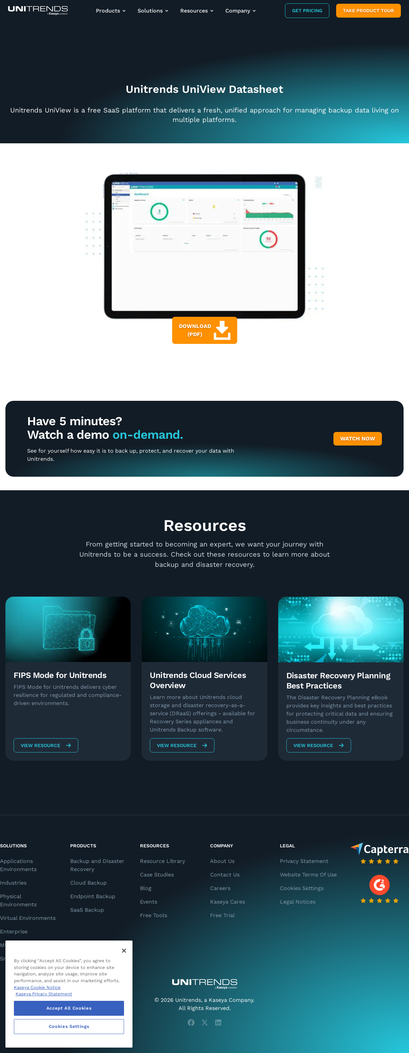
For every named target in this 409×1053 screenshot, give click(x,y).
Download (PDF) (204, 330)
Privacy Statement (304, 861)
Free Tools (153, 915)
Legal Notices (297, 902)
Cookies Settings (302, 888)
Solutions (153, 10)
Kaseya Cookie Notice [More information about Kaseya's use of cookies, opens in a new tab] (37, 987)
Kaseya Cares (227, 902)
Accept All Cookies (69, 1008)
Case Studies (157, 874)
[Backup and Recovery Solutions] (38, 10)
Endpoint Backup (92, 896)
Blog (145, 888)
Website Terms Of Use (308, 874)
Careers (220, 888)
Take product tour (368, 10)
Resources (197, 10)
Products (111, 10)
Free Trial (222, 915)
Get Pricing (307, 10)
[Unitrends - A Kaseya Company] (204, 984)
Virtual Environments (28, 918)
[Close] (124, 950)
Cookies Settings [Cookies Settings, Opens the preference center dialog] (69, 1026)
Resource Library (162, 861)
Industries (13, 883)
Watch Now (357, 438)
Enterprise (13, 931)
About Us (222, 861)
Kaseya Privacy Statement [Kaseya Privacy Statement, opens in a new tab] (44, 993)
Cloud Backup (88, 883)
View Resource (46, 745)
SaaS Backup (87, 910)
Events (148, 902)
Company (241, 10)
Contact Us (225, 874)
